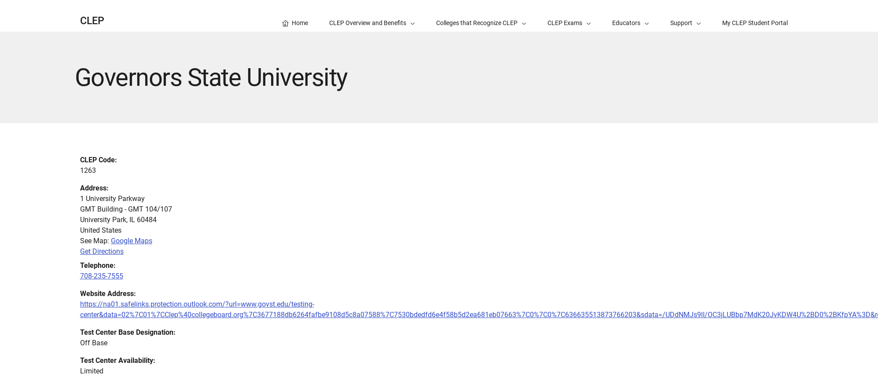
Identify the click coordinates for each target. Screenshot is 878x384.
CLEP (92, 21)
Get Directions (102, 251)
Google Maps (131, 241)
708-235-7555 (101, 276)
